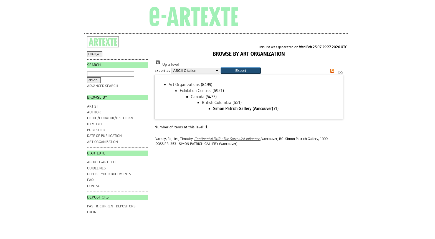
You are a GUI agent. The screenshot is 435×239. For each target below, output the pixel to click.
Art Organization (102, 142)
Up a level (167, 64)
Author (94, 112)
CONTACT (94, 186)
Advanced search (102, 86)
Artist (92, 106)
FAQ (90, 180)
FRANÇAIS (94, 54)
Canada (197, 96)
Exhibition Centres (195, 90)
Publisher (96, 130)
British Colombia (216, 102)
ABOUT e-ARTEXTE (102, 162)
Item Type (95, 124)
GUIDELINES (96, 168)
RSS (335, 72)
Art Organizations (184, 84)
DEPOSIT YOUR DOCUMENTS (109, 174)
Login (92, 212)
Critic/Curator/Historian (110, 118)
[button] (241, 70)
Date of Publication (104, 136)
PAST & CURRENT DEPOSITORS (111, 206)
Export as (162, 70)
